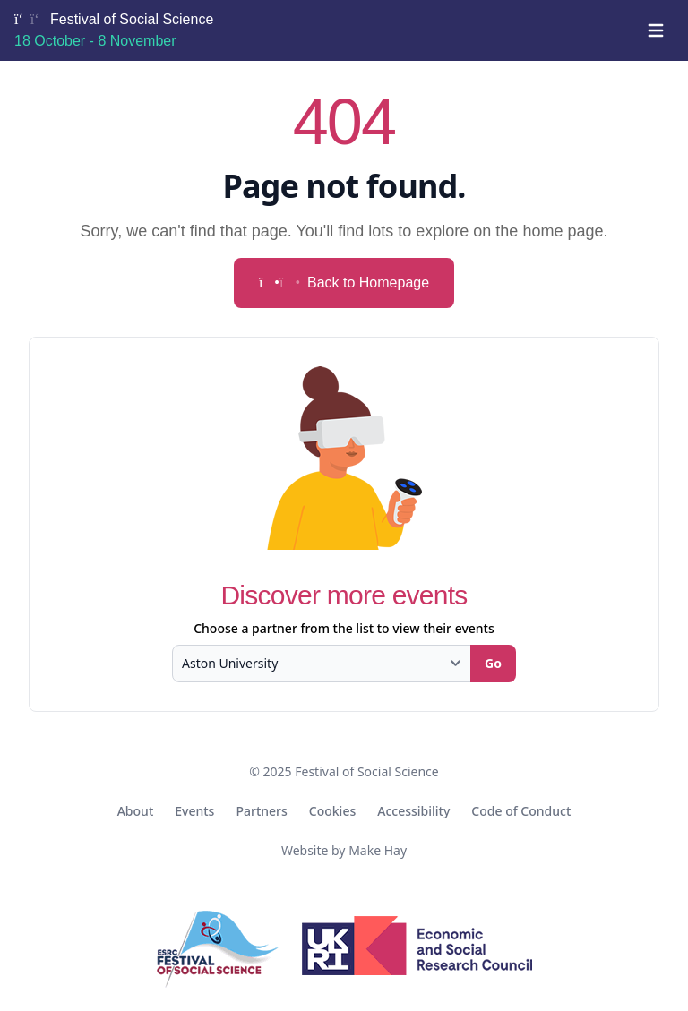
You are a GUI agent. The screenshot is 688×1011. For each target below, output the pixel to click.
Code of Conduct (521, 810)
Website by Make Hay (344, 850)
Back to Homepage (344, 282)
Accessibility (413, 810)
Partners (261, 810)
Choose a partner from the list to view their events (344, 628)
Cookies (332, 810)
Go (493, 663)
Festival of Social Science (113, 30)
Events (194, 810)
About (135, 810)
